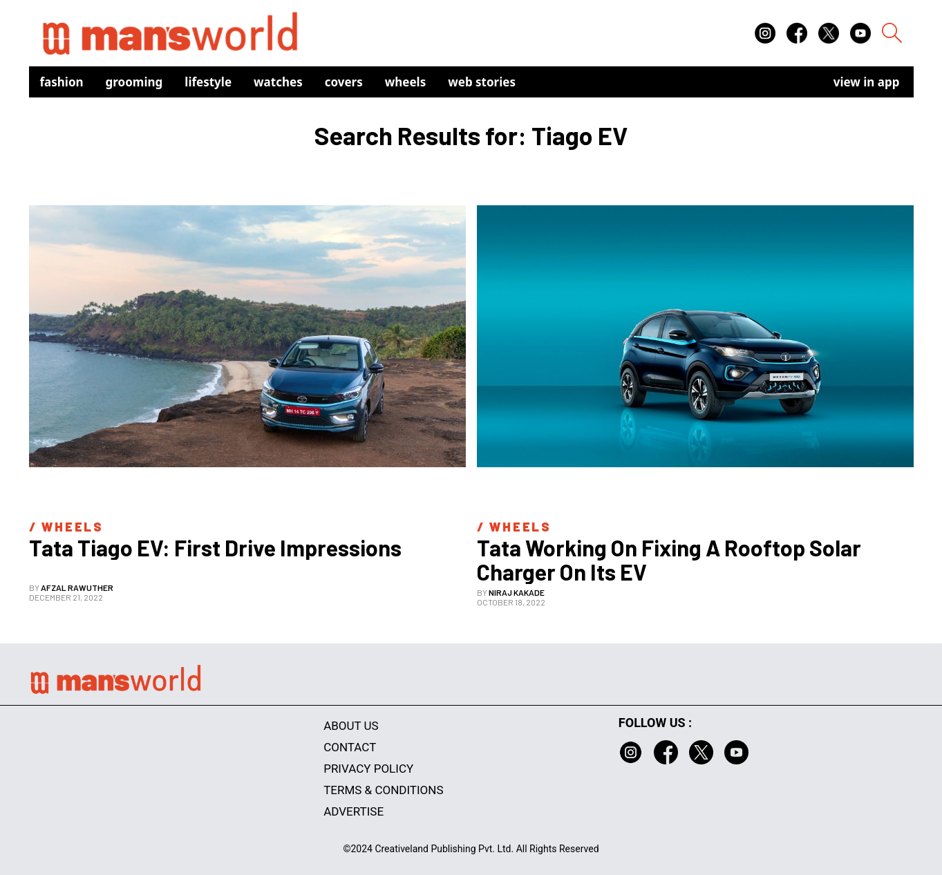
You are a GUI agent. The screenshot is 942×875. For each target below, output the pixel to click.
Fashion (62, 82)
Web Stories (482, 82)
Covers (344, 82)
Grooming (134, 82)
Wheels (405, 82)
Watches (278, 82)
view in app (866, 82)
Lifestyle (208, 82)
